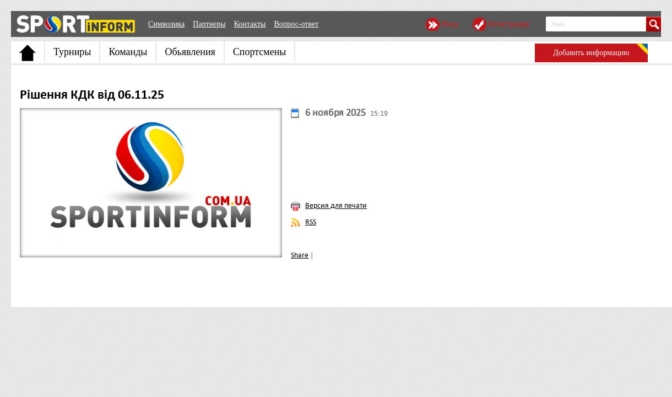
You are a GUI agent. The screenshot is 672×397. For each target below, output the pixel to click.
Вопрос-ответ (296, 24)
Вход (450, 24)
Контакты (250, 24)
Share (299, 255)
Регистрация (509, 24)
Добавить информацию (591, 53)
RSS (310, 222)
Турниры (72, 51)
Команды (128, 51)
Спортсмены (259, 51)
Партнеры (209, 24)
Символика (166, 24)
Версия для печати (336, 205)
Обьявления (190, 51)
